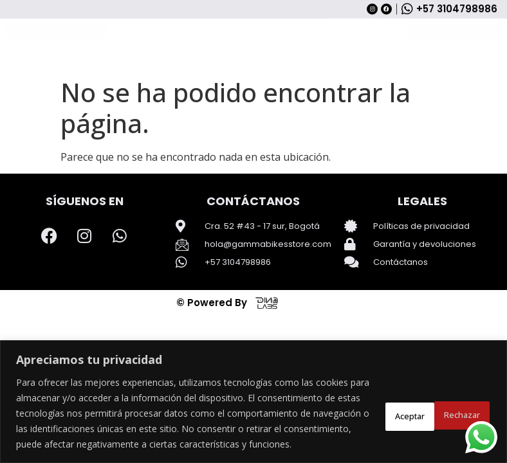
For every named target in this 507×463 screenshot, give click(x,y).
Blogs (368, 72)
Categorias (56, 72)
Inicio (138, 72)
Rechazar (377, 405)
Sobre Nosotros (313, 72)
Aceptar (455, 405)
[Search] (383, 34)
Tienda (172, 72)
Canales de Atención (232, 72)
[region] (253, 394)
